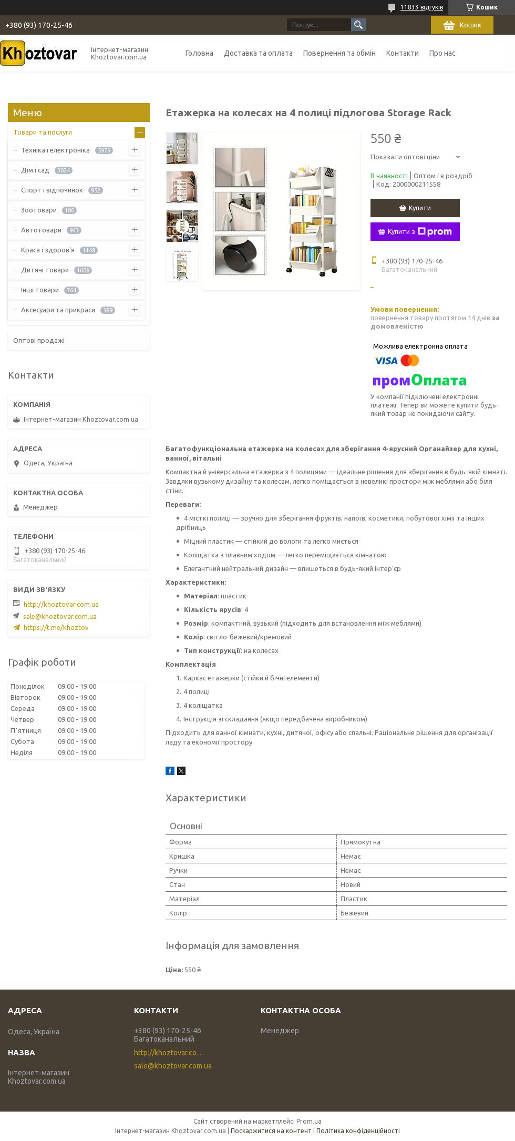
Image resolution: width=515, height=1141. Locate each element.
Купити (420, 207)
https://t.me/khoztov (56, 627)
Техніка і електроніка (55, 150)
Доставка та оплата (258, 53)
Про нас (442, 53)
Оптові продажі (39, 340)
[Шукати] (358, 24)
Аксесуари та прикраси (58, 309)
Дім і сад (35, 170)
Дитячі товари (45, 269)
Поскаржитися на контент (271, 1130)
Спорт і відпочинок (52, 189)
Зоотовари (39, 209)
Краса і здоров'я (48, 249)
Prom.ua (309, 1121)
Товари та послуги (42, 132)
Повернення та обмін (339, 53)
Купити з (420, 232)
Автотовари (41, 229)
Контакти (402, 53)
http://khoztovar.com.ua (61, 604)
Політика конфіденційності (358, 1130)
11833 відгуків (421, 7)
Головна (199, 53)
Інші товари (40, 289)
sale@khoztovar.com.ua (60, 616)
